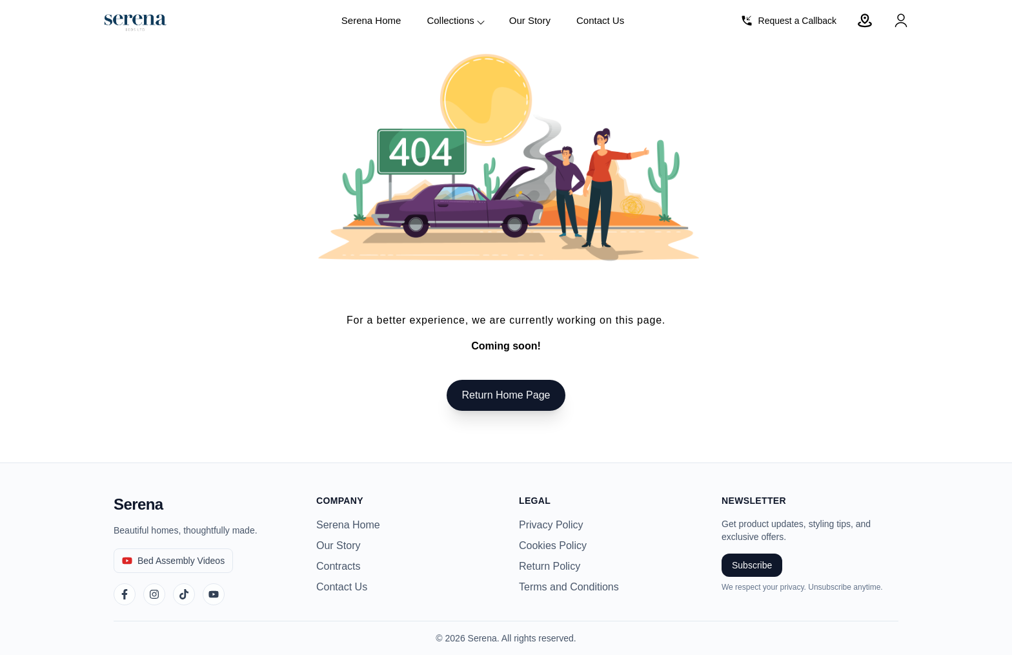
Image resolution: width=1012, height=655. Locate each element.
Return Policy (549, 566)
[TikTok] (184, 594)
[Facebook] (125, 594)
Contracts (338, 566)
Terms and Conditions (569, 586)
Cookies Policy (553, 545)
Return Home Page (506, 395)
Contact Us (600, 20)
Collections (456, 21)
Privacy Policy (551, 524)
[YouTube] (214, 594)
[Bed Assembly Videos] (173, 560)
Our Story (530, 20)
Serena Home (371, 20)
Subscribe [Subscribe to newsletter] (752, 565)
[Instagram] (154, 594)
